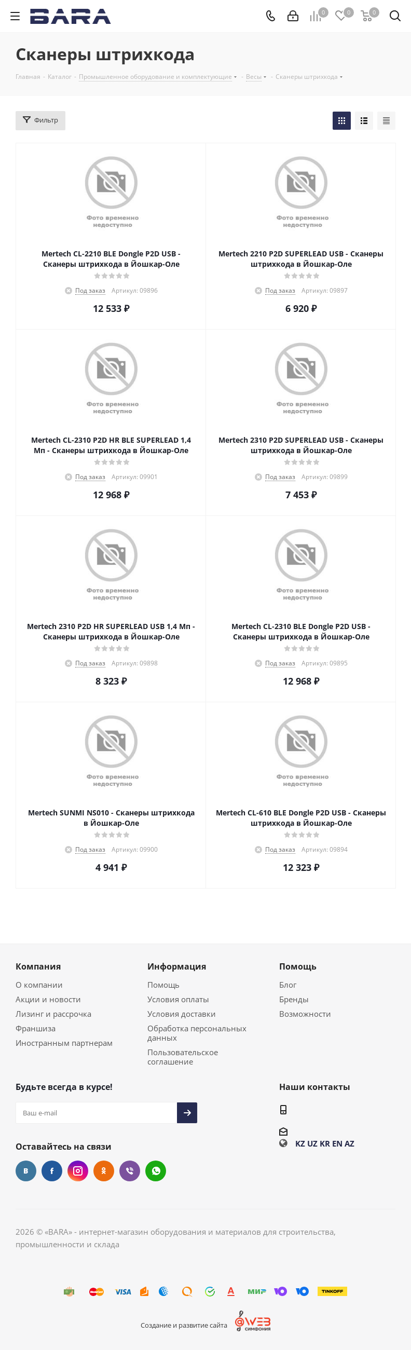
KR (325, 1143)
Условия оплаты (178, 999)
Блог (287, 984)
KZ (300, 1143)
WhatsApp (155, 1171)
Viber (129, 1171)
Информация (176, 966)
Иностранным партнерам (64, 1043)
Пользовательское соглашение (182, 1057)
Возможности (305, 1013)
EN (337, 1143)
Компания (38, 966)
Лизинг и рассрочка (53, 1013)
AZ (349, 1143)
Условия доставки (181, 1013)
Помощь (163, 984)
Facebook (52, 1171)
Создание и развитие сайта (184, 1325)
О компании (39, 984)
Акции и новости (48, 999)
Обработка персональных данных (196, 1033)
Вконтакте (26, 1171)
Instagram (77, 1171)
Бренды (294, 999)
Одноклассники (103, 1171)
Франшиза (36, 1028)
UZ (312, 1143)
